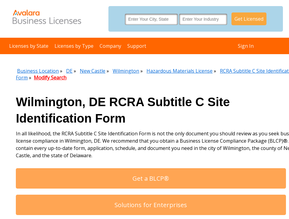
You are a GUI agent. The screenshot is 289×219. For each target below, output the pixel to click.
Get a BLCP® (150, 178)
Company (110, 46)
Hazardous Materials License (179, 71)
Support (136, 46)
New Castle (92, 71)
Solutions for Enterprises (151, 205)
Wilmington (126, 71)
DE (69, 71)
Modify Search (50, 77)
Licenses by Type (74, 46)
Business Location (38, 71)
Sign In (246, 46)
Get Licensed (248, 19)
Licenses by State (28, 46)
